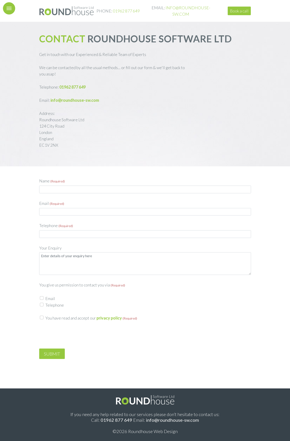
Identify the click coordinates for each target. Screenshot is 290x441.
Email (51, 203)
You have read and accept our (91, 317)
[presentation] (73, 335)
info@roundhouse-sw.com (75, 100)
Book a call (239, 10)
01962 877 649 (126, 10)
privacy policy (109, 317)
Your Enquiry (50, 247)
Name (52, 180)
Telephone (56, 225)
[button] (9, 8)
